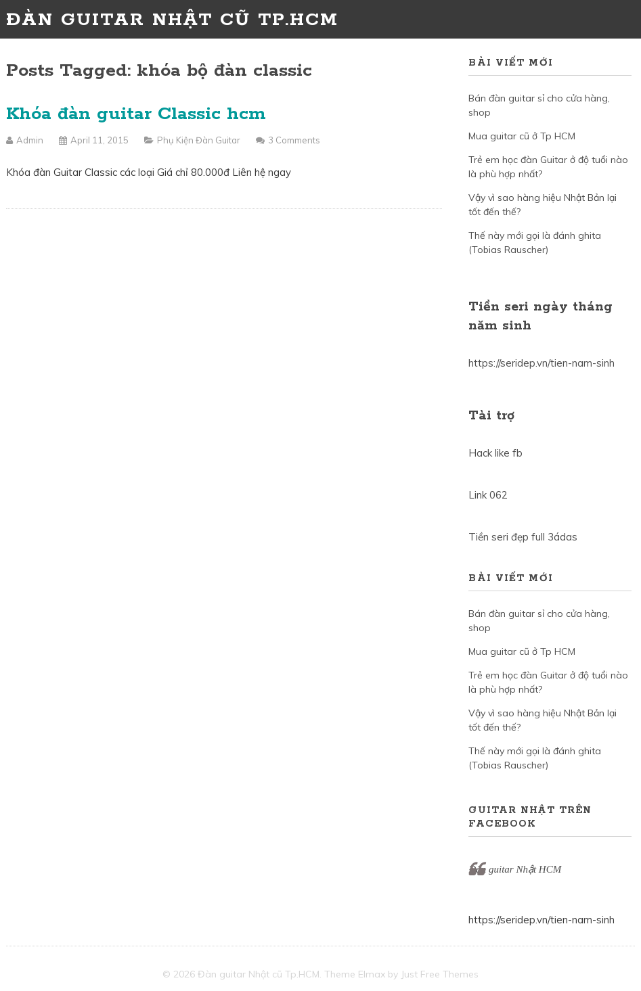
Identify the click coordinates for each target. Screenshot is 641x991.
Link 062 (488, 494)
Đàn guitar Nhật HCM (514, 869)
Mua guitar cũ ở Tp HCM (521, 136)
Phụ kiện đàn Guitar (198, 140)
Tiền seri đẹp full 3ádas (522, 536)
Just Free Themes (440, 974)
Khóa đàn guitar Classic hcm (136, 114)
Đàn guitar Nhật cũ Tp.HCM (172, 20)
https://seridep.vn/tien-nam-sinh (541, 362)
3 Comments (294, 140)
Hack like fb (495, 452)
